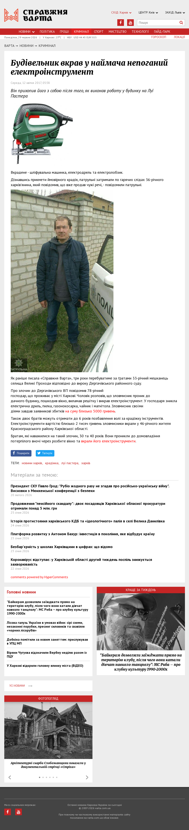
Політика (47, 32)
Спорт (99, 32)
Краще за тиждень (141, 590)
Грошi (64, 32)
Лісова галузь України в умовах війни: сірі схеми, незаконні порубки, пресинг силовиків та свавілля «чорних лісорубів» (46, 626)
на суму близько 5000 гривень (90, 411)
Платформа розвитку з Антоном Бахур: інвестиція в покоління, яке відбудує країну (83, 533)
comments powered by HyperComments (39, 577)
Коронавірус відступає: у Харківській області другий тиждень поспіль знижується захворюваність (81, 562)
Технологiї (140, 32)
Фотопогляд (48, 699)
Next (87, 777)
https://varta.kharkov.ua (35, 17)
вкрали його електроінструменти (108, 441)
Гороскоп (158, 37)
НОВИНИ (26, 45)
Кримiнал (47, 45)
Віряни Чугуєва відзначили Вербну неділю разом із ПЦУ (47, 654)
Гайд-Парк (162, 32)
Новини (27, 32)
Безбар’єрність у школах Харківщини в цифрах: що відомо (62, 546)
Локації (179, 37)
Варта (9, 45)
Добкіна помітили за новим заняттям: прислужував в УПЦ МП (47, 641)
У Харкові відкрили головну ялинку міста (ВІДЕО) (45, 665)
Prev (10, 777)
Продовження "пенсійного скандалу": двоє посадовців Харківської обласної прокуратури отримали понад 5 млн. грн (88, 506)
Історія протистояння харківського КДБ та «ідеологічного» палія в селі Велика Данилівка (88, 521)
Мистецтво (117, 32)
